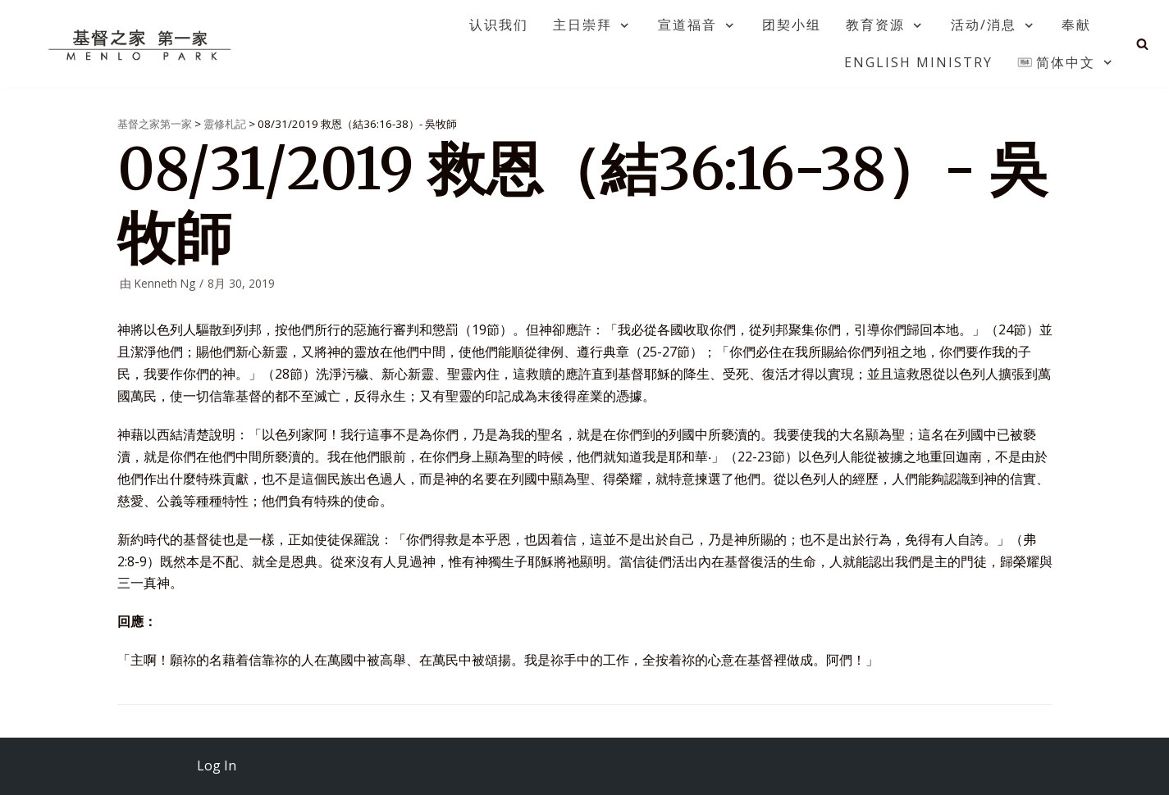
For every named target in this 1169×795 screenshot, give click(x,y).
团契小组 (791, 25)
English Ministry (918, 62)
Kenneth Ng (165, 283)
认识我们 (498, 25)
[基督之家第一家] (141, 44)
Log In (216, 765)
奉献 (1076, 25)
